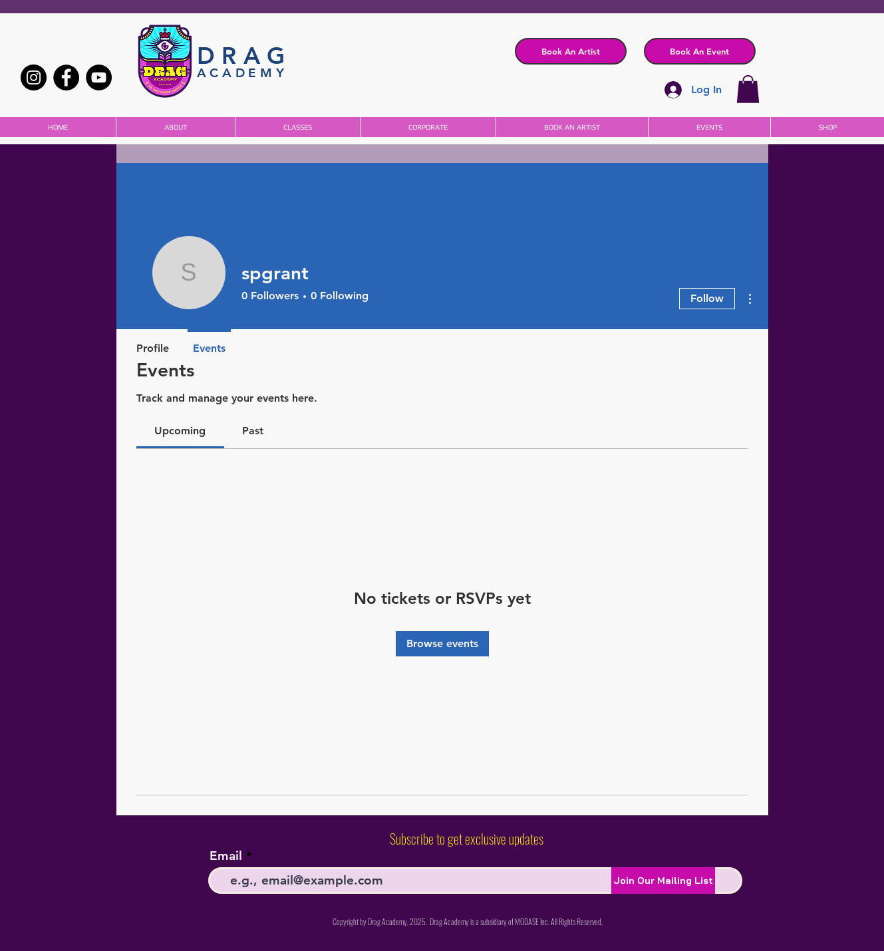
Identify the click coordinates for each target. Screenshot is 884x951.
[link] (180, 430)
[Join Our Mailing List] (663, 880)
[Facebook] (66, 77)
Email (226, 855)
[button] (700, 51)
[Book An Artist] (571, 51)
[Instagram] (34, 77)
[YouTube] (99, 77)
